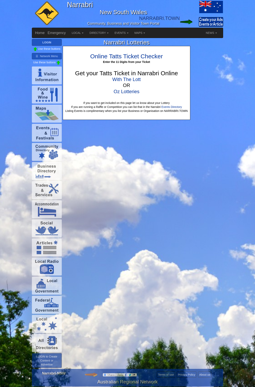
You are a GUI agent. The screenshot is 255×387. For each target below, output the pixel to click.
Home (40, 33)
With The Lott (126, 79)
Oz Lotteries (126, 91)
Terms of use (166, 374)
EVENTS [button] (121, 32)
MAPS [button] (139, 32)
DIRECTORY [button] (99, 32)
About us (204, 374)
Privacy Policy (186, 374)
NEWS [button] (211, 32)
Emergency (57, 33)
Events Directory (171, 106)
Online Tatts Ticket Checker (126, 56)
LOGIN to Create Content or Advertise (46, 360)
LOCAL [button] (77, 32)
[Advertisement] (207, 98)
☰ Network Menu (47, 56)
